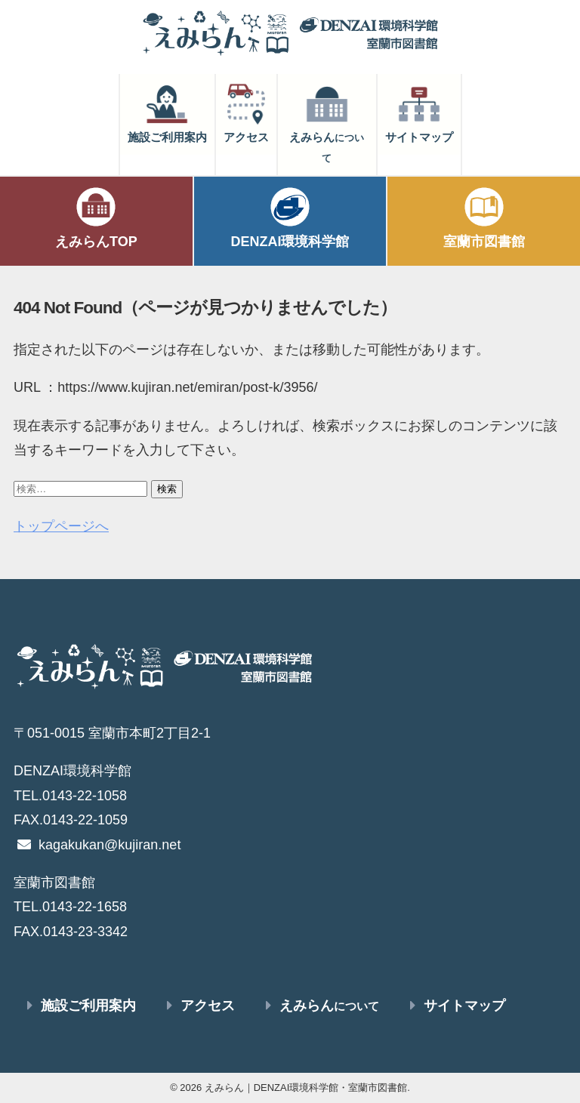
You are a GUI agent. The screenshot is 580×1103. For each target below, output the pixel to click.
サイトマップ (419, 112)
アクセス (246, 112)
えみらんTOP (96, 216)
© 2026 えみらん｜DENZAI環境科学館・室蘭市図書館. (290, 1087)
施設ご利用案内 (167, 112)
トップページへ (61, 526)
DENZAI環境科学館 (290, 216)
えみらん (326, 123)
